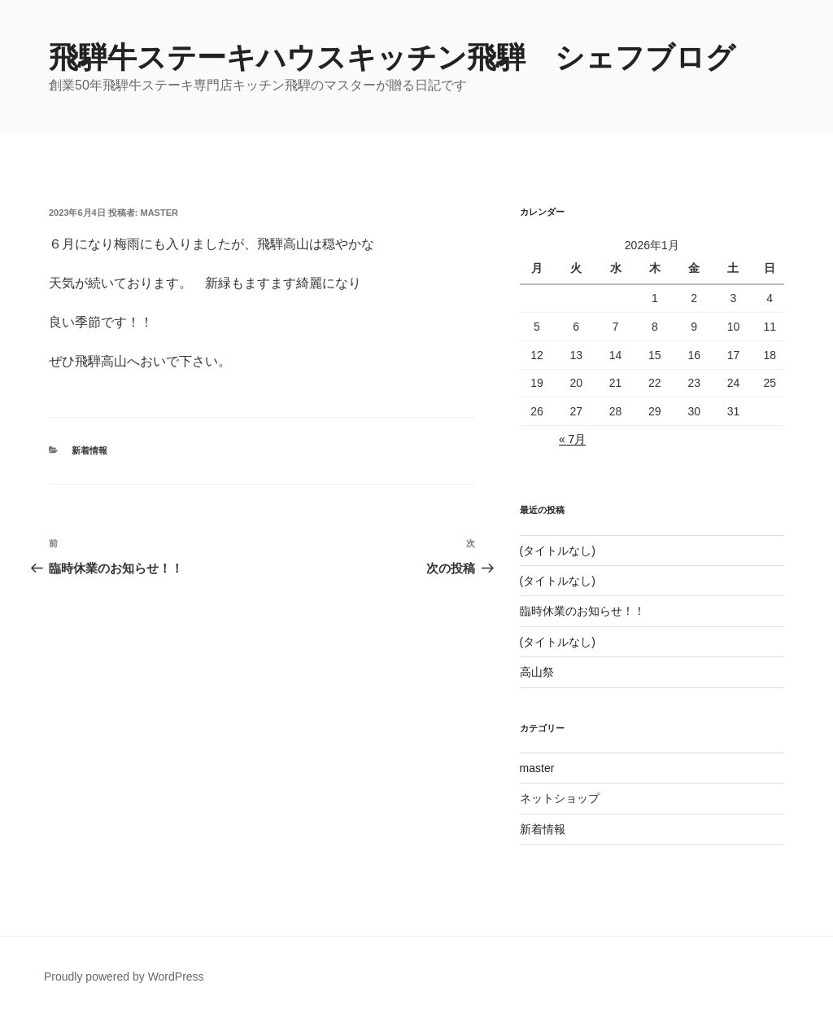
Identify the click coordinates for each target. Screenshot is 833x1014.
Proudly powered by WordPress (124, 976)
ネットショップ (560, 798)
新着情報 (89, 450)
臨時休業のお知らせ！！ (582, 610)
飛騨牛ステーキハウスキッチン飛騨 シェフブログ (392, 57)
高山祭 (537, 671)
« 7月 (572, 439)
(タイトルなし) (557, 550)
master (159, 212)
